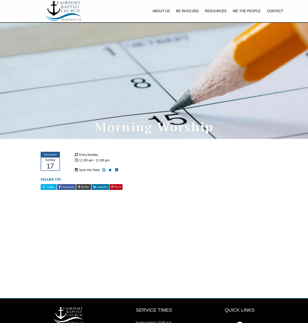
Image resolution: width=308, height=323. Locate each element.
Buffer (83, 200)
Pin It (116, 200)
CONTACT (275, 11)
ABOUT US (161, 11)
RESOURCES (216, 11)
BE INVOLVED (187, 11)
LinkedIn (100, 200)
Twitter (48, 200)
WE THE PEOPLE (247, 11)
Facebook (66, 200)
